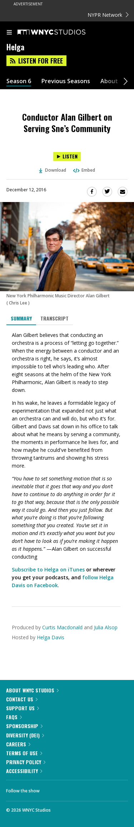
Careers (18, 744)
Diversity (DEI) (25, 735)
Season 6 (18, 81)
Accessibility (24, 771)
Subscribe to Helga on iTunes (48, 569)
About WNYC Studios (32, 690)
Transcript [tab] (54, 318)
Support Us (22, 708)
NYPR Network (108, 14)
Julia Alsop (106, 627)
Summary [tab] (21, 318)
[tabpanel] (67, 460)
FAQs (14, 717)
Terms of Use (24, 753)
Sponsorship (24, 726)
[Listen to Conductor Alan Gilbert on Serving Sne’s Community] (67, 156)
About (109, 81)
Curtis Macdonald (62, 627)
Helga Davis (50, 637)
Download (52, 170)
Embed (83, 170)
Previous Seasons (65, 81)
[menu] (9, 33)
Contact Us (22, 699)
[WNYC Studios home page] (60, 32)
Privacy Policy (25, 762)
